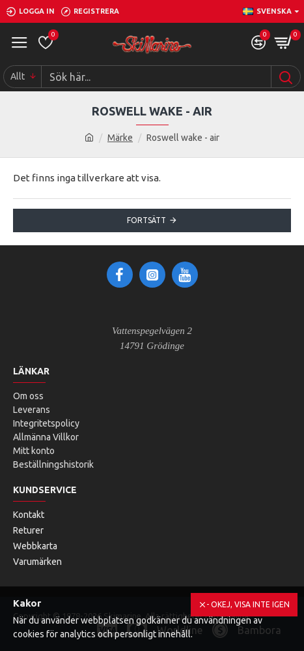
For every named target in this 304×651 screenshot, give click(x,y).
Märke (120, 137)
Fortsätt (146, 220)
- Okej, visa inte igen (248, 604)
